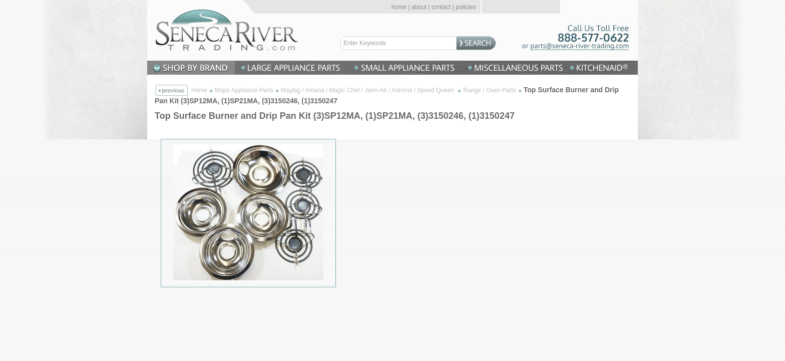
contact (441, 7)
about (419, 7)
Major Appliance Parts (244, 90)
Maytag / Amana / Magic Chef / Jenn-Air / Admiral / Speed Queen (368, 90)
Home (199, 90)
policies (466, 7)
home (399, 7)
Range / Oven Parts (489, 90)
